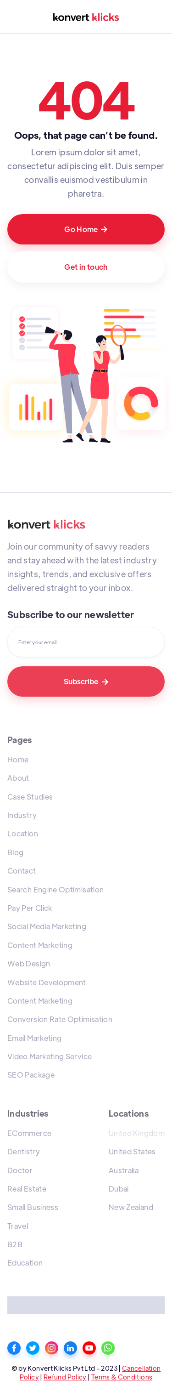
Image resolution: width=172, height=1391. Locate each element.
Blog (15, 852)
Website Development (46, 982)
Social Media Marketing (46, 926)
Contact (21, 870)
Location (22, 833)
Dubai (119, 1188)
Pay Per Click (29, 908)
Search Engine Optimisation (55, 889)
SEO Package (31, 1074)
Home (17, 759)
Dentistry (23, 1151)
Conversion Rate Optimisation (59, 1019)
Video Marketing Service (49, 1056)
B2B (14, 1244)
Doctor (20, 1170)
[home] (86, 16)
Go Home (86, 229)
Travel (17, 1226)
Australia (124, 1170)
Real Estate (26, 1188)
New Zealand (131, 1207)
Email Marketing (34, 1038)
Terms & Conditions (121, 1377)
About (18, 778)
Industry (22, 815)
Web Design (28, 963)
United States (132, 1151)
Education (25, 1262)
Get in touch (85, 267)
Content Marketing (39, 945)
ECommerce (29, 1133)
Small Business (32, 1207)
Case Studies (30, 796)
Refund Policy (65, 1377)
